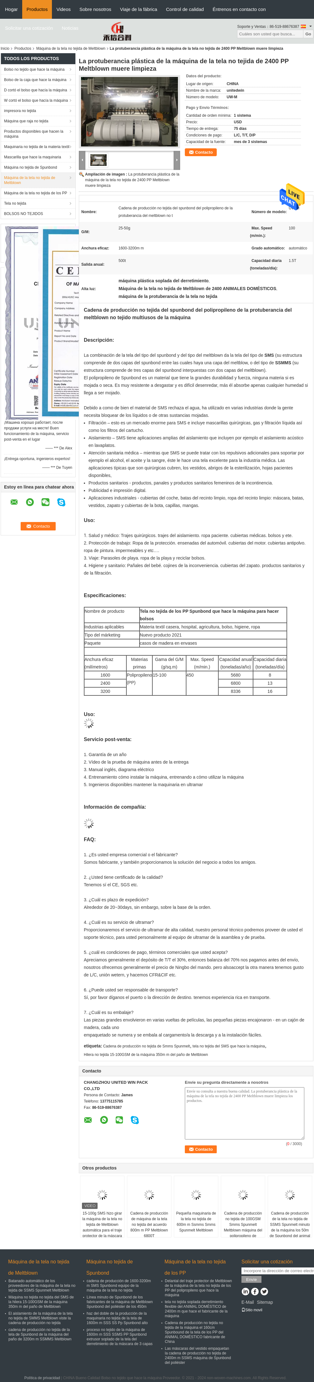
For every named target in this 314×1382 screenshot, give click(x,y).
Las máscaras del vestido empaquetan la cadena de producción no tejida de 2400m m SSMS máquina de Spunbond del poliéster (198, 1355)
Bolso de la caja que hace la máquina (35, 80)
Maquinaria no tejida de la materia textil (36, 147)
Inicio (5, 48)
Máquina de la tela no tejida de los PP (35, 193)
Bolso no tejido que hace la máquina (34, 69)
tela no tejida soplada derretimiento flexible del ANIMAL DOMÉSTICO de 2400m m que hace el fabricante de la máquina (196, 1309)
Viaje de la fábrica (138, 9)
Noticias (70, 28)
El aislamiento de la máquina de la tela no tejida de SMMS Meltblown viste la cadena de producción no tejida (40, 1318)
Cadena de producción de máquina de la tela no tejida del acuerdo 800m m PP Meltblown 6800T (149, 1224)
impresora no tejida (20, 111)
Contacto (204, 152)
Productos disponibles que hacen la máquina (33, 134)
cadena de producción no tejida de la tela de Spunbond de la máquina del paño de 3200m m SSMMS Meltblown (39, 1334)
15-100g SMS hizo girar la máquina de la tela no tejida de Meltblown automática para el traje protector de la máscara (102, 1224)
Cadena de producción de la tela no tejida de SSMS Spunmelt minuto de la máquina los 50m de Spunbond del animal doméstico (290, 1227)
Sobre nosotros (95, 9)
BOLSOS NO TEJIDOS (23, 214)
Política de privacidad (42, 1378)
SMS (269, 355)
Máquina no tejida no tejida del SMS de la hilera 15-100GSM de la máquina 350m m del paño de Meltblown (41, 1302)
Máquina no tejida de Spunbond (30, 167)
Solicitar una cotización (29, 28)
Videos (63, 9)
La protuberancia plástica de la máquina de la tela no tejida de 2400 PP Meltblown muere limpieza (132, 180)
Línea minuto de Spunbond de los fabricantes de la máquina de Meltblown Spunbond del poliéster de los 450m (120, 1302)
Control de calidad (185, 9)
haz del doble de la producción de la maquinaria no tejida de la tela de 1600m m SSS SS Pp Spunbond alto (117, 1318)
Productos (37, 9)
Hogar (11, 9)
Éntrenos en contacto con (239, 9)
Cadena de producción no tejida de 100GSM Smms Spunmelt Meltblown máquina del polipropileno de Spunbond (243, 1227)
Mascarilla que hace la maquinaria (32, 157)
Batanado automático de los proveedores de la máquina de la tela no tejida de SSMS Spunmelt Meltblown (41, 1285)
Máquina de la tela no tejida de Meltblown (70, 48)
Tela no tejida (15, 203)
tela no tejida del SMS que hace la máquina (229, 1046)
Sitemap (265, 1302)
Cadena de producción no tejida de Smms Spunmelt (146, 1046)
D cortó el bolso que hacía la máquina (35, 90)
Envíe (251, 1279)
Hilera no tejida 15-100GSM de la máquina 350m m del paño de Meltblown (146, 1054)
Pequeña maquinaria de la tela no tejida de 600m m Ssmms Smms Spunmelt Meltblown (196, 1221)
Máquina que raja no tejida (26, 121)
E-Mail (247, 1302)
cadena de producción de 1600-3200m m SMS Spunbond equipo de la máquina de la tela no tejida (119, 1285)
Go (308, 34)
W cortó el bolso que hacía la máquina (36, 100)
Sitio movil (251, 1310)
